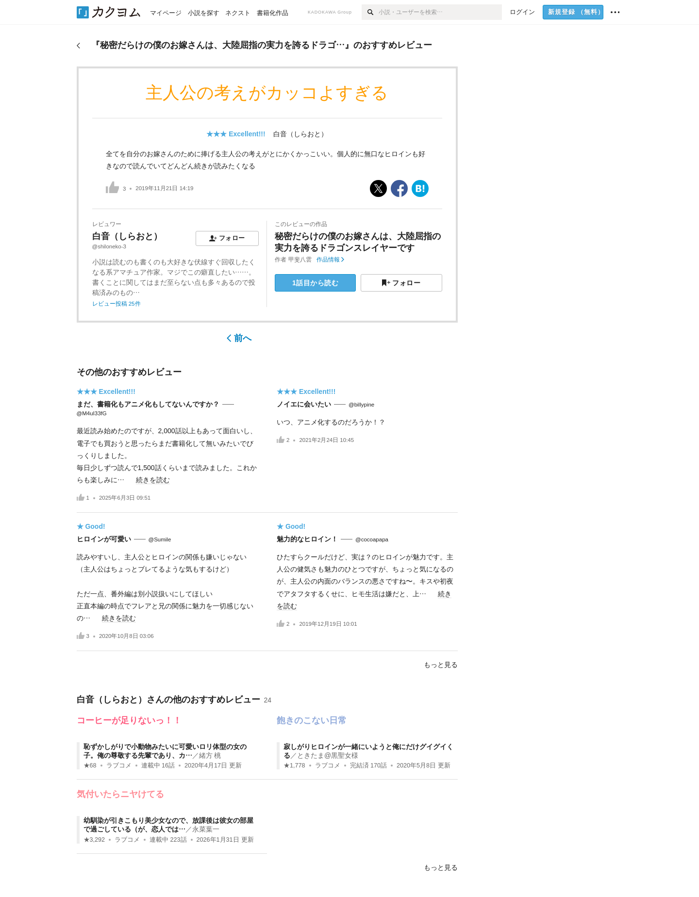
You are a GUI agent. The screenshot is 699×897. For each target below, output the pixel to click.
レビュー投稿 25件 (116, 304)
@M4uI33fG (92, 413)
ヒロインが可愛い (104, 539)
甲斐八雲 (300, 259)
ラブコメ (119, 765)
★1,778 (294, 765)
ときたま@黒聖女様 (327, 755)
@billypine (361, 405)
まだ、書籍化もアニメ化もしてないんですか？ (148, 404)
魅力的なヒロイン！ (307, 539)
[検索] (370, 12)
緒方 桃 (210, 755)
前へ (239, 338)
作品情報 (330, 259)
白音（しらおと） (300, 134)
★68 (90, 765)
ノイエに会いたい (304, 404)
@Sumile (160, 539)
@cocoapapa (371, 539)
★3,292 (94, 839)
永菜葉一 (205, 829)
